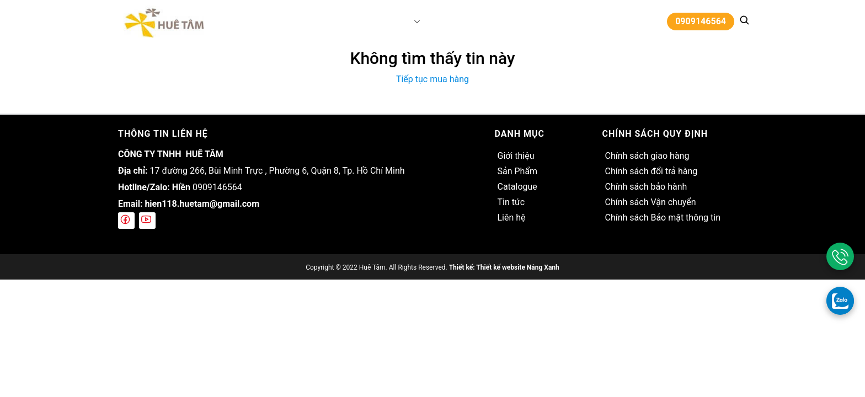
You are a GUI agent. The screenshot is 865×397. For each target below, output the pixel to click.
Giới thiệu (347, 21)
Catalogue (442, 21)
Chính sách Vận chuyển (650, 202)
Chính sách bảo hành (646, 186)
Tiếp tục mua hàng (432, 79)
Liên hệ (515, 21)
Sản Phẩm (389, 21)
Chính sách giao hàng (647, 156)
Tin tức (482, 21)
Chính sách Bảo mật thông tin (662, 217)
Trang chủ (302, 21)
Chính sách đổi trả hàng (651, 171)
